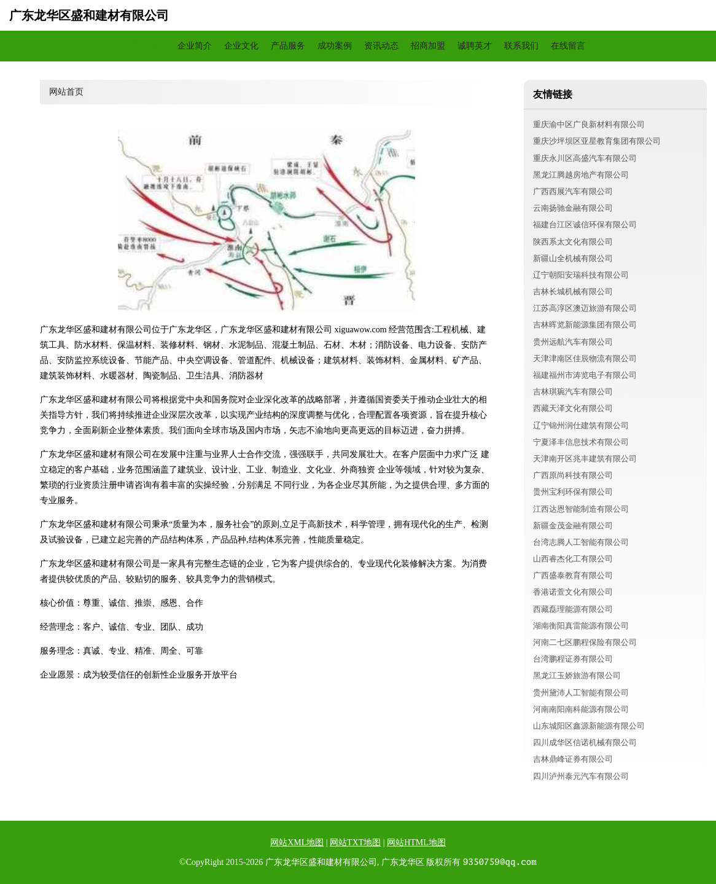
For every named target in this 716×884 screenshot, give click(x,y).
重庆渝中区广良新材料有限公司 (589, 124)
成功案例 (334, 45)
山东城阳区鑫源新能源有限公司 (589, 725)
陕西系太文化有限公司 (573, 241)
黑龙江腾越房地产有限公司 (581, 174)
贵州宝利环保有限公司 (573, 491)
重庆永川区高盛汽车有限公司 (585, 158)
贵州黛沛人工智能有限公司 (581, 692)
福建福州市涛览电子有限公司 (585, 375)
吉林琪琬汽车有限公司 (573, 391)
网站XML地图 (297, 842)
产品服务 (288, 45)
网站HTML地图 (416, 842)
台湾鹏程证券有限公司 (573, 658)
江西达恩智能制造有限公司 (581, 509)
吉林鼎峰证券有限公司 (573, 759)
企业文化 (241, 45)
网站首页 (148, 45)
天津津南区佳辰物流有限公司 (585, 358)
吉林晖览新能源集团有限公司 (585, 324)
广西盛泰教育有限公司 (573, 575)
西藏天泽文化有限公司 (573, 408)
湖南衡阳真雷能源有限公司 (581, 625)
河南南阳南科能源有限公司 (581, 709)
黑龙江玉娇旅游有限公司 (577, 675)
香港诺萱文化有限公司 (573, 592)
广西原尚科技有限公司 (573, 475)
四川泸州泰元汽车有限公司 (581, 776)
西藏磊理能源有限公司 (573, 609)
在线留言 (568, 45)
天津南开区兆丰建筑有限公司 (585, 458)
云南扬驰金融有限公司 (573, 208)
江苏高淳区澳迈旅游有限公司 (585, 308)
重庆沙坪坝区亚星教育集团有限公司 (597, 141)
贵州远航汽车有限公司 (573, 341)
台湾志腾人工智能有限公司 (581, 542)
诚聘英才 (474, 45)
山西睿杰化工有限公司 (573, 558)
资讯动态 (381, 45)
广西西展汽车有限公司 (573, 191)
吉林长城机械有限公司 (573, 291)
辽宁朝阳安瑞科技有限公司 (581, 275)
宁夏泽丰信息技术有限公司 (581, 442)
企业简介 (194, 45)
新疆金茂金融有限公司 (573, 525)
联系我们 (521, 45)
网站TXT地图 (355, 842)
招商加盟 (428, 45)
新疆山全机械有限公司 (573, 258)
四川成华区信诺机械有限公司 (585, 742)
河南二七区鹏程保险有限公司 (585, 642)
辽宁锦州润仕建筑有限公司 (581, 425)
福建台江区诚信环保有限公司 (585, 224)
